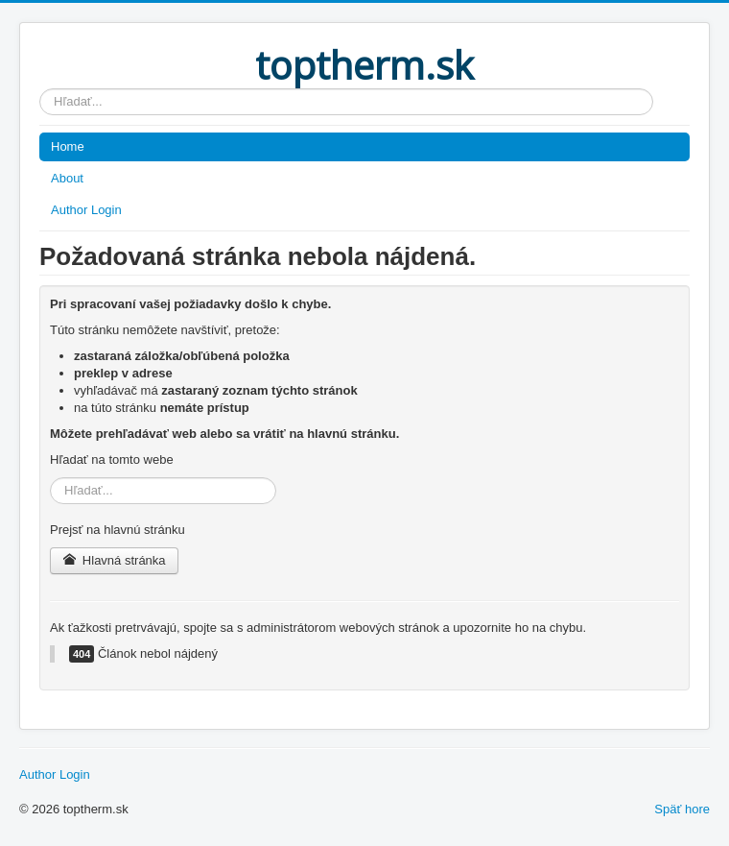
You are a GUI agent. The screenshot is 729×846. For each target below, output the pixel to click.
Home (67, 146)
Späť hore (682, 809)
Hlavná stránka (114, 560)
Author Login (86, 210)
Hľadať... (39, 88)
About (67, 178)
